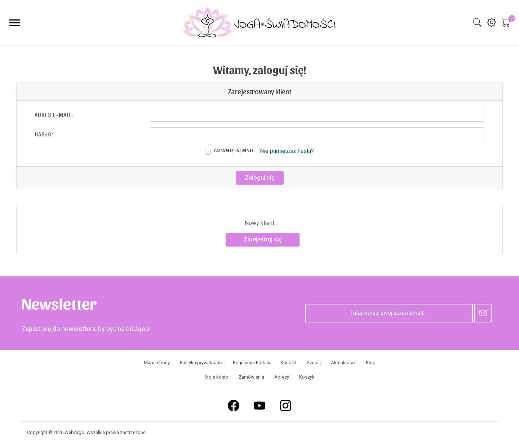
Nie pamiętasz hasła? (287, 151)
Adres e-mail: (54, 114)
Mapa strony (157, 362)
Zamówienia (251, 377)
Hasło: (44, 134)
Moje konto (217, 377)
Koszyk (307, 377)
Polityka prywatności (201, 362)
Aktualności (343, 362)
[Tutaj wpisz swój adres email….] (389, 313)
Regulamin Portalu (251, 362)
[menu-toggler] (15, 22)
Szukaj (314, 362)
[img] (477, 22)
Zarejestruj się (262, 239)
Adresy (281, 377)
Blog (371, 362)
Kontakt (288, 362)
